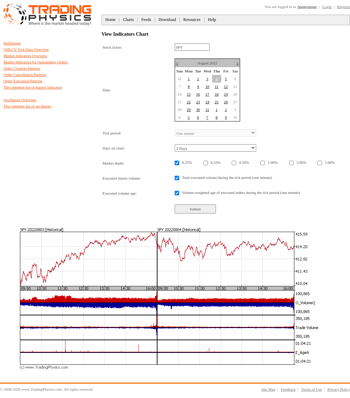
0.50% (244, 162)
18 (216, 94)
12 (226, 86)
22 (189, 102)
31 (207, 109)
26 (226, 102)
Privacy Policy (339, 389)
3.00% (301, 162)
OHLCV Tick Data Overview (26, 49)
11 (217, 86)
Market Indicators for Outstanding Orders (36, 62)
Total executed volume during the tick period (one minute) (227, 177)
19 (226, 94)
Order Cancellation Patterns (25, 74)
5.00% (330, 162)
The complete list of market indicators (33, 87)
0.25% (187, 162)
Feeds (146, 19)
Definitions (12, 43)
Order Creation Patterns (22, 68)
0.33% (215, 162)
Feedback (288, 389)
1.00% (273, 162)
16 (198, 94)
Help (212, 19)
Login (326, 7)
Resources (192, 19)
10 (207, 86)
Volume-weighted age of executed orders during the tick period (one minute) (241, 192)
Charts (128, 19)
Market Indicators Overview (25, 56)
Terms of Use (311, 389)
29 (189, 109)
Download (167, 19)
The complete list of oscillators (27, 106)
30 (198, 109)
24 (207, 102)
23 (198, 102)
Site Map (268, 389)
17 (207, 94)
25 (216, 102)
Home (110, 19)
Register (343, 7)
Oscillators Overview (20, 100)
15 (189, 94)
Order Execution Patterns (23, 81)
